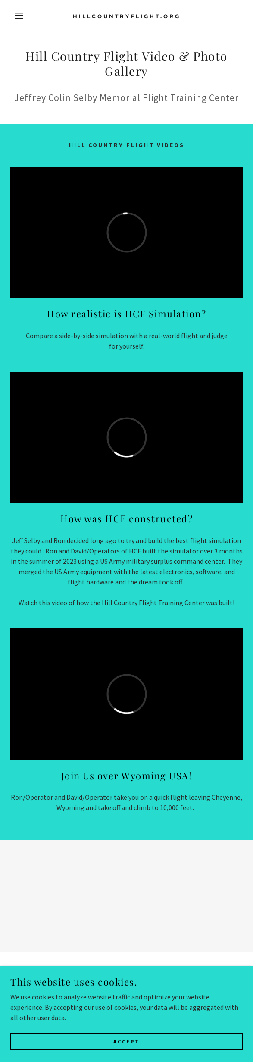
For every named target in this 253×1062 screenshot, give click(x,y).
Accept (126, 1041)
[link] (126, 15)
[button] (17, 15)
